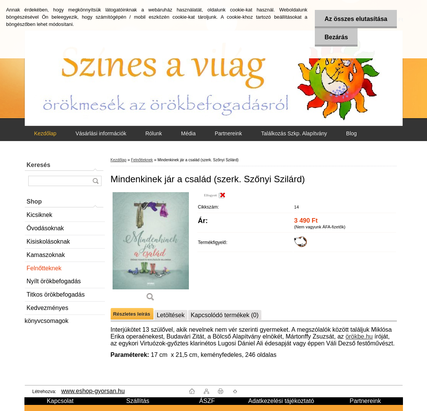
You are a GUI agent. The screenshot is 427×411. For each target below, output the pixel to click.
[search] (95, 181)
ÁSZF (207, 401)
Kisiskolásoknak (48, 241)
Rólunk (153, 133)
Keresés (38, 165)
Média (188, 133)
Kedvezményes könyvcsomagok (47, 310)
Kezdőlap (119, 160)
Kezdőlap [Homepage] (45, 133)
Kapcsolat (60, 401)
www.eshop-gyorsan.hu (93, 391)
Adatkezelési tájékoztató (281, 401)
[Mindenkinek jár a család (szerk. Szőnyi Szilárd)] (150, 249)
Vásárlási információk (101, 133)
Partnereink (228, 133)
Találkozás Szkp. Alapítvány (294, 133)
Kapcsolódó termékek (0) (225, 315)
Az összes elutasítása (355, 19)
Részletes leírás (131, 314)
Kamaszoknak (46, 255)
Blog (351, 133)
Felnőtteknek (44, 268)
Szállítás (137, 401)
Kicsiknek (40, 215)
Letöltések (171, 315)
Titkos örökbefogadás (56, 294)
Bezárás (336, 37)
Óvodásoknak (45, 228)
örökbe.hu (359, 336)
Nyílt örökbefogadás (54, 281)
